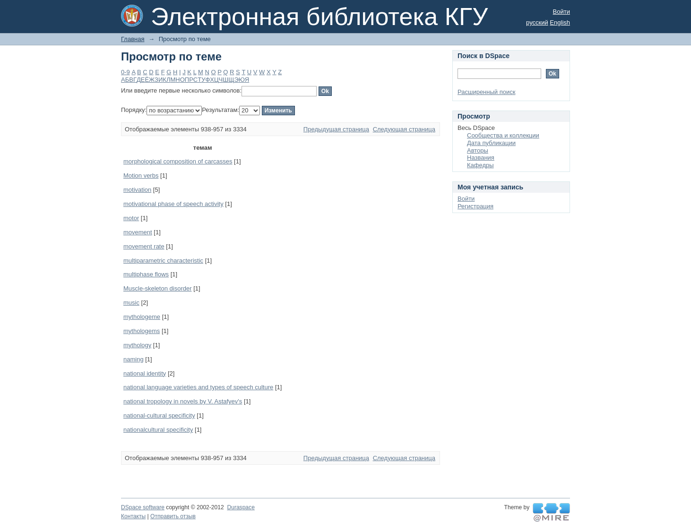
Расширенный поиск (486, 91)
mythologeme (141, 316)
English (560, 22)
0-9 (125, 72)
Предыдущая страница (336, 129)
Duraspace (240, 507)
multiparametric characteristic (163, 260)
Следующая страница (404, 129)
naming (133, 359)
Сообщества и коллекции (503, 135)
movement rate (143, 246)
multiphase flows (146, 274)
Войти (561, 11)
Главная (132, 39)
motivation (137, 189)
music (131, 302)
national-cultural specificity (159, 415)
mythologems (141, 330)
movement (137, 232)
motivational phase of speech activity (173, 203)
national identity (144, 373)
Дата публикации (491, 142)
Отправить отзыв (173, 516)
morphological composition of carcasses (178, 161)
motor (131, 218)
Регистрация (475, 206)
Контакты (133, 516)
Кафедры (480, 165)
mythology (137, 345)
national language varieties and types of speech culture (198, 387)
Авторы (477, 150)
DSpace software (142, 507)
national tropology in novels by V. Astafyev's (182, 401)
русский (537, 22)
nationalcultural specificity (158, 429)
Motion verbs (140, 175)
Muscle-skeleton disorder (157, 288)
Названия (480, 157)
